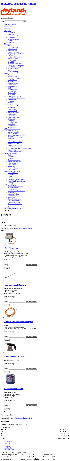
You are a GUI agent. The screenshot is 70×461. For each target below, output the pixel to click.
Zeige (2, 230)
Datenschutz (8, 441)
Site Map (7, 446)
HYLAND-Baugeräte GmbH (18, 3)
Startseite (7, 207)
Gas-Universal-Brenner (15, 285)
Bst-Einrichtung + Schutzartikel (13, 208)
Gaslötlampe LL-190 (14, 357)
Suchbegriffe (8, 448)
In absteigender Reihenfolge (24, 228)
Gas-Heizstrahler (12, 248)
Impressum (7, 443)
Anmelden (7, 28)
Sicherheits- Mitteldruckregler (18, 321)
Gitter (15, 225)
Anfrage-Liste (8, 26)
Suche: (3, 21)
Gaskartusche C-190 (13, 388)
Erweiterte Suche (9, 449)
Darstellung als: (5, 225)
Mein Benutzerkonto (10, 24)
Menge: (6, 265)
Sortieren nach (5, 228)
